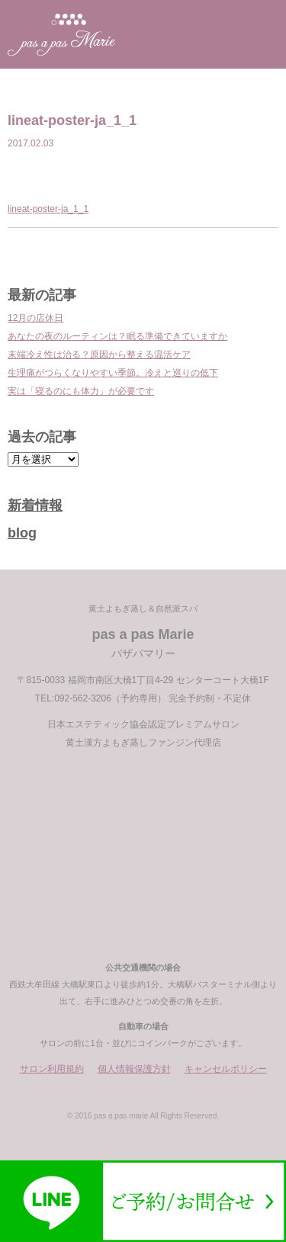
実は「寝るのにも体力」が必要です (81, 391)
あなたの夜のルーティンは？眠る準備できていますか (117, 336)
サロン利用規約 (52, 1069)
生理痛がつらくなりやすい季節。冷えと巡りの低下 (113, 372)
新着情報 (35, 505)
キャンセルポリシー (226, 1069)
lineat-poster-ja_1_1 (48, 209)
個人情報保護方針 (134, 1069)
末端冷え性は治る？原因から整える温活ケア (99, 354)
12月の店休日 (35, 318)
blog (22, 533)
